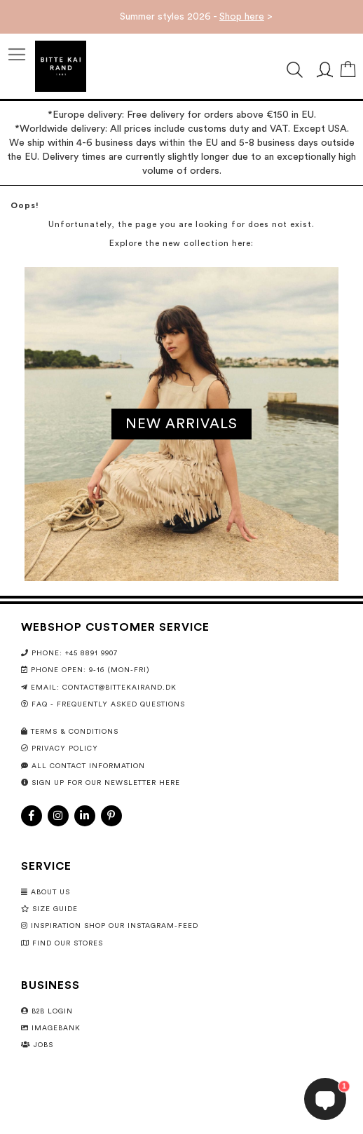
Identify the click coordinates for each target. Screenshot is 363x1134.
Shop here (241, 17)
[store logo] (60, 66)
